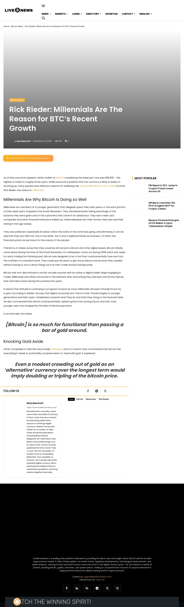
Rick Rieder (104, 399)
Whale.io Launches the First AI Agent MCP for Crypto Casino (162, 206)
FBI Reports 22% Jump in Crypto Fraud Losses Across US (163, 188)
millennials (38, 190)
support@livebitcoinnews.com (98, 576)
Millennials (91, 399)
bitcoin (60, 177)
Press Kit (100, 579)
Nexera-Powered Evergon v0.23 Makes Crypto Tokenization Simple (164, 223)
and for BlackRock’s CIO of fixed (98, 186)
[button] (43, 18)
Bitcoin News (17, 26)
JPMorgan (56, 349)
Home (6, 26)
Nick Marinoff (24, 141)
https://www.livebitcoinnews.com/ (42, 407)
